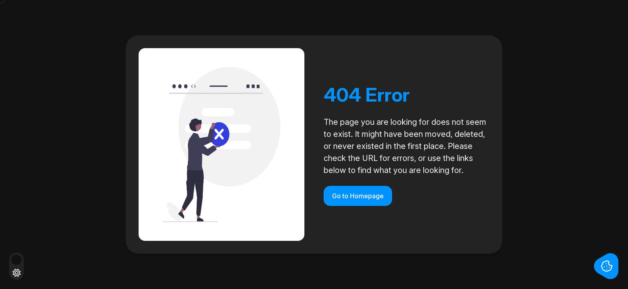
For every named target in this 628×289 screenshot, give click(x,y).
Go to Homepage (358, 196)
